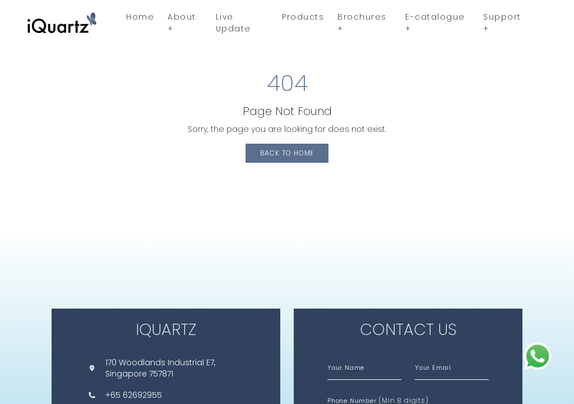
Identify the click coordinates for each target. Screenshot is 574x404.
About (182, 22)
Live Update (233, 22)
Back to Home (287, 153)
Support (502, 22)
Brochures (362, 22)
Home (140, 16)
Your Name (345, 367)
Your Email (433, 367)
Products (303, 16)
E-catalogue (435, 22)
